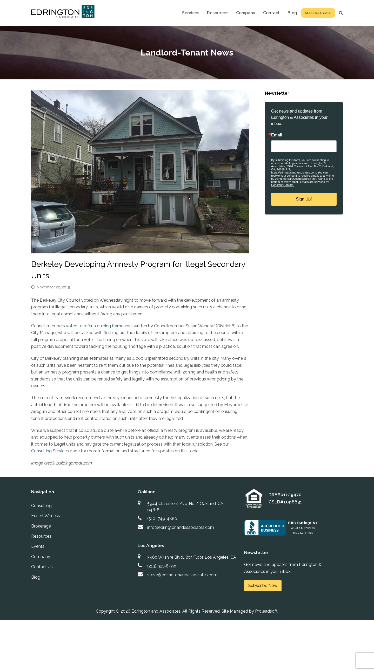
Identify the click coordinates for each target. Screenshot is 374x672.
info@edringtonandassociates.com (180, 527)
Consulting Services (50, 450)
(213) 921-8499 (161, 566)
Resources (41, 536)
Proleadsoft (266, 611)
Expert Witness (45, 515)
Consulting (41, 505)
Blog (35, 577)
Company (40, 556)
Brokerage (41, 526)
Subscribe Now (262, 585)
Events (37, 546)
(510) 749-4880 (162, 518)
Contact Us (42, 566)
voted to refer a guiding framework (99, 325)
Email (276, 135)
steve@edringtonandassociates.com (182, 574)
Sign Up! (304, 199)
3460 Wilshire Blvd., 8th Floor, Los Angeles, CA (191, 557)
